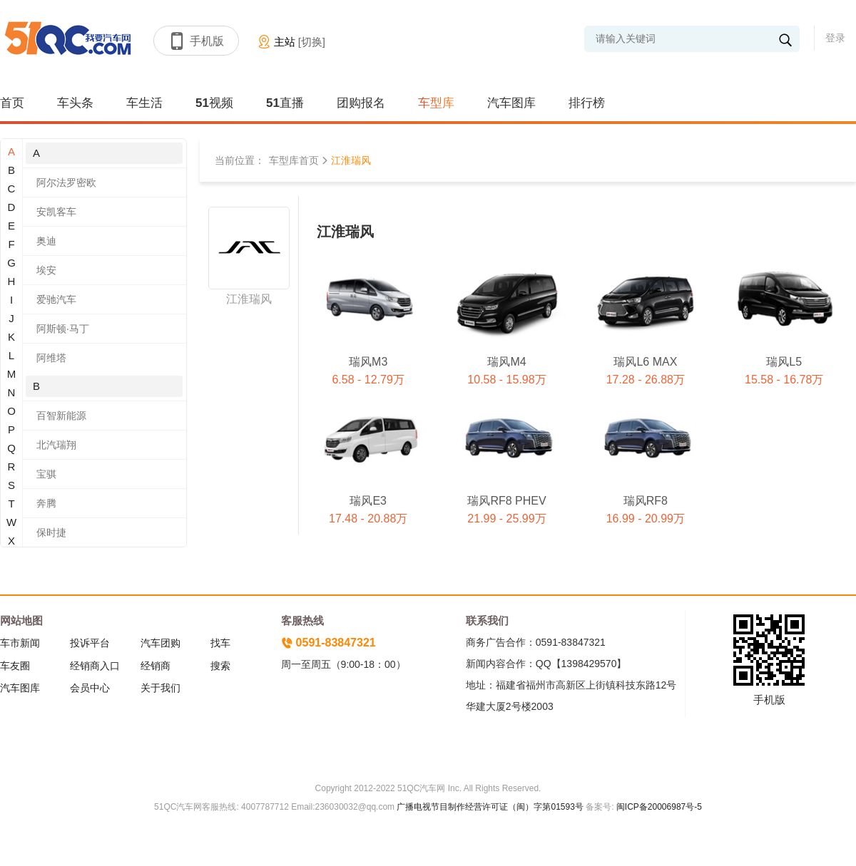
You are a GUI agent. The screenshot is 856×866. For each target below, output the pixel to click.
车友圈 (15, 665)
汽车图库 (511, 103)
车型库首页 (294, 160)
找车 (220, 643)
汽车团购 (160, 643)
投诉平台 (90, 643)
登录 (835, 37)
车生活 (144, 103)
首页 (12, 103)
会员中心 (90, 688)
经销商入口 (95, 665)
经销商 (155, 665)
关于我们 (160, 688)
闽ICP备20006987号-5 (658, 807)
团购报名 (361, 103)
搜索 (220, 665)
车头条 (75, 103)
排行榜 (587, 103)
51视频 (214, 103)
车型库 (436, 103)
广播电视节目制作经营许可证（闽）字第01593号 (490, 807)
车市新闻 (20, 643)
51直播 (285, 103)
